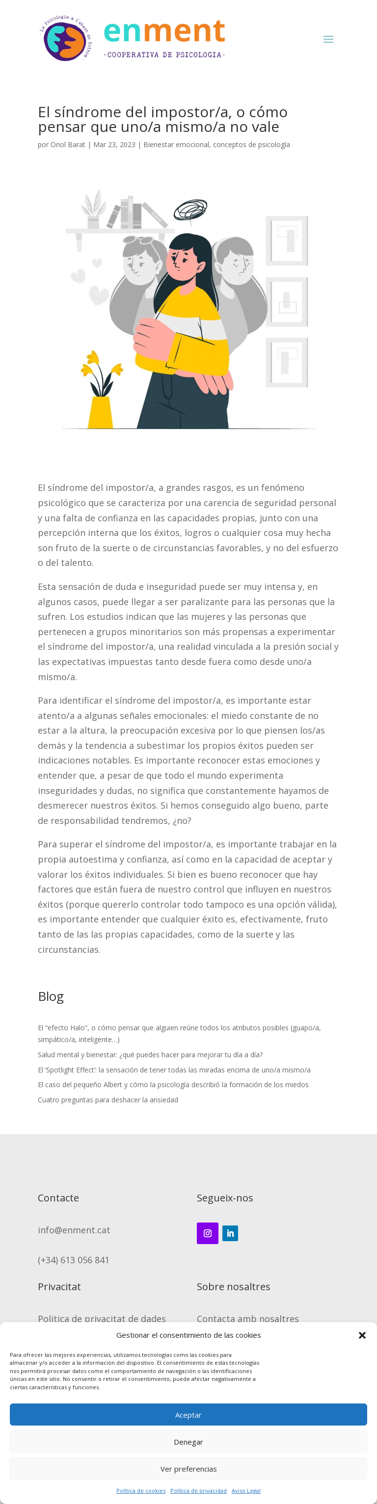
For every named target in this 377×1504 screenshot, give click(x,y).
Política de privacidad (198, 1490)
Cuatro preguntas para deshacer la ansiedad (108, 1099)
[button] (362, 1335)
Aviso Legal (246, 1490)
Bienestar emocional (176, 144)
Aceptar (188, 1415)
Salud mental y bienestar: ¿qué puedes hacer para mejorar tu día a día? (150, 1054)
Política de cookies (140, 1490)
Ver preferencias (189, 1469)
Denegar (188, 1442)
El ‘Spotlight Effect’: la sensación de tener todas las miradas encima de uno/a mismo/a (174, 1069)
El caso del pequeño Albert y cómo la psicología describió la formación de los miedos (173, 1084)
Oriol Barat (68, 144)
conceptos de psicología (251, 144)
